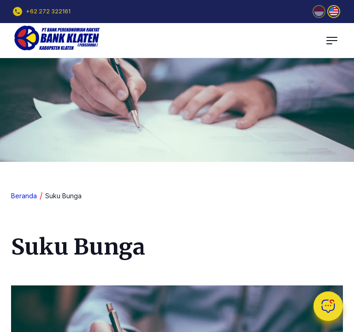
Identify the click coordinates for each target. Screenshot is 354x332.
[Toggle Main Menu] (332, 41)
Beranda (24, 196)
